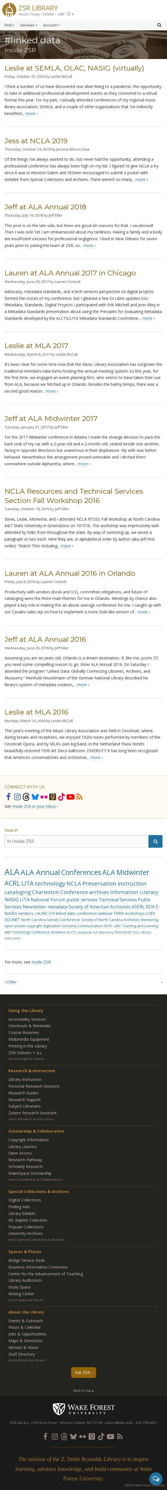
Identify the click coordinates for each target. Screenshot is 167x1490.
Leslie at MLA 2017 (36, 345)
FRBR (119, 913)
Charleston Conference (60, 892)
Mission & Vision (23, 1347)
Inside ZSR (41, 962)
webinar (105, 913)
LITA (27, 883)
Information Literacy (134, 892)
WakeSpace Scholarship (29, 1173)
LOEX (150, 913)
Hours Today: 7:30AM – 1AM (41, 14)
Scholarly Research (25, 1166)
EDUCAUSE (123, 932)
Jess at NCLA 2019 (35, 141)
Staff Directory (21, 1354)
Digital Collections (24, 1200)
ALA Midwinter (125, 872)
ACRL (12, 883)
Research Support (24, 1099)
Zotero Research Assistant (32, 1112)
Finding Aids (19, 1206)
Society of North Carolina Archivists (110, 919)
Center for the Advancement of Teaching (45, 1273)
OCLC (136, 932)
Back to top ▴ (83, 1390)
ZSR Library (38, 7)
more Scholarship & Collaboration (34, 1179)
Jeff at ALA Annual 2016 (45, 639)
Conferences (81, 872)
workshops (135, 913)
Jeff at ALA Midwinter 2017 (51, 418)
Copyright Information (28, 1139)
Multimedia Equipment (28, 1039)
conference (86, 913)
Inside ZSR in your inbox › (35, 806)
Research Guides (23, 1093)
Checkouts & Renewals (29, 1025)
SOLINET (12, 919)
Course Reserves (23, 1032)
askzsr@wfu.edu (119, 1422)
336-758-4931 (146, 1422)
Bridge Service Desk (26, 1260)
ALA (11, 871)
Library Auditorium (25, 1280)
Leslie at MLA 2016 (36, 712)
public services (82, 900)
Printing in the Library (27, 1046)
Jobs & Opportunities (27, 1334)
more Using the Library (26, 1058)
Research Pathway (25, 1159)
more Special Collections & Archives (36, 1239)
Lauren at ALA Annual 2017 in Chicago (70, 273)
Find (8, 25)
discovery (106, 932)
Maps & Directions (25, 1340)
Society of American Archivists (99, 907)
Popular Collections (26, 1227)
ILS (95, 932)
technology (50, 883)
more (30, 113)
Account (50, 25)
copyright (34, 926)
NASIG (11, 899)
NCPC (108, 926)
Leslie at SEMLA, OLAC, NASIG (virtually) (74, 68)
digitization (52, 926)
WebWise (58, 932)
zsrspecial (84, 932)
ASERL (138, 907)
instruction (132, 883)
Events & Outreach (25, 1320)
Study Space (19, 1287)
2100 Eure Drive (44, 1422)
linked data (65, 913)
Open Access (20, 1153)
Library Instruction (24, 1079)
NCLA (73, 883)
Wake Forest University (84, 1409)
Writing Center (21, 1293)
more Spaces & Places (25, 1300)
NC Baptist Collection (27, 1220)
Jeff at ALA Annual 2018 (45, 207)
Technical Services (118, 900)
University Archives (25, 1233)
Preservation (99, 883)
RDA (150, 907)
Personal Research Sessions (34, 1086)
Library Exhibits (22, 1213)
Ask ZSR (82, 1372)
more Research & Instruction (30, 1119)
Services (27, 25)
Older (12, 982)
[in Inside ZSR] (76, 841)
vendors (25, 913)
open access (14, 926)
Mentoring (149, 919)
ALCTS (71, 932)
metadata (57, 907)
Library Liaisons (22, 1146)
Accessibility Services (27, 1019)
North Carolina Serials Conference (50, 919)
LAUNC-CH (45, 913)
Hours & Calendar (24, 1327)
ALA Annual (40, 872)
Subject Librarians (24, 1106)
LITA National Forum (43, 899)
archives (99, 892)
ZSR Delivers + (25, 1052)
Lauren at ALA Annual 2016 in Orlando (69, 573)
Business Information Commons (38, 1267)
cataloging (17, 891)
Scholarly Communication (82, 926)
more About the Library (26, 1360)
